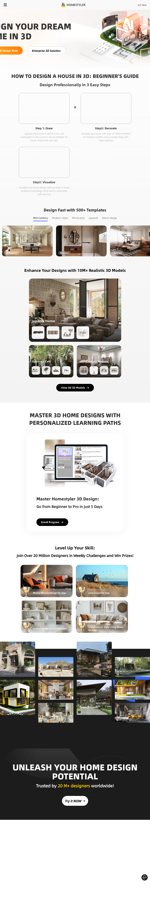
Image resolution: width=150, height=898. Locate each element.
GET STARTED (54, 664)
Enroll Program (52, 522)
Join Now (142, 4)
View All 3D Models (75, 388)
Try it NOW (75, 793)
